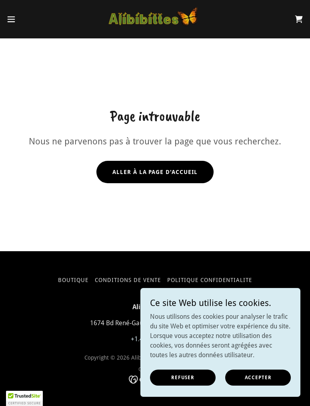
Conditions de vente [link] (128, 280)
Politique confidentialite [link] (209, 280)
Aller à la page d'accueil (155, 172)
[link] (155, 19)
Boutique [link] (73, 280)
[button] (26, 19)
